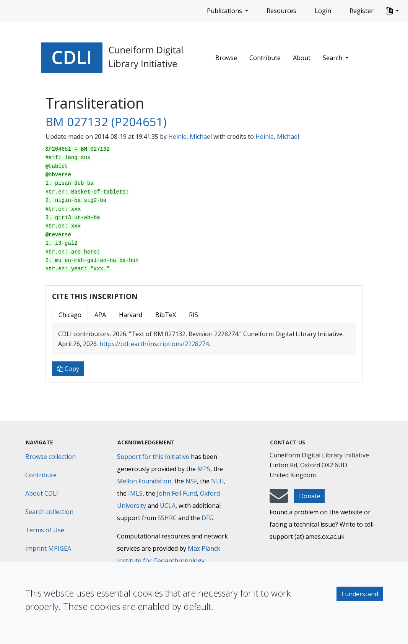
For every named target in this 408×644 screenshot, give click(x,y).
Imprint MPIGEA (48, 548)
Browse (226, 58)
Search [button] (333, 58)
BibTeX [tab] (165, 315)
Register (361, 11)
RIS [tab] (193, 315)
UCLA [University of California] (168, 505)
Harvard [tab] (130, 315)
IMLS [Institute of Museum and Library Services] (135, 493)
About (301, 58)
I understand (359, 594)
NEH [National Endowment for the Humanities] (217, 481)
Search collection (49, 511)
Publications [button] (225, 11)
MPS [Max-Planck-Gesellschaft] (203, 469)
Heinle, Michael (190, 136)
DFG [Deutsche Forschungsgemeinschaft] (207, 518)
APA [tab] (100, 315)
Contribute (265, 58)
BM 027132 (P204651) (106, 122)
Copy (68, 368)
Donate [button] (309, 496)
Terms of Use (44, 530)
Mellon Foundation (144, 481)
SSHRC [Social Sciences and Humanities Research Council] (167, 518)
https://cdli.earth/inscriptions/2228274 (154, 344)
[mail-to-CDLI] (279, 499)
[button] (392, 11)
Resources (281, 11)
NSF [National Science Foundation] (191, 481)
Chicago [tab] (70, 315)
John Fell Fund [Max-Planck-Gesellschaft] (177, 493)
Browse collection (50, 456)
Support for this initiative (153, 456)
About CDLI (41, 493)
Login (323, 11)
